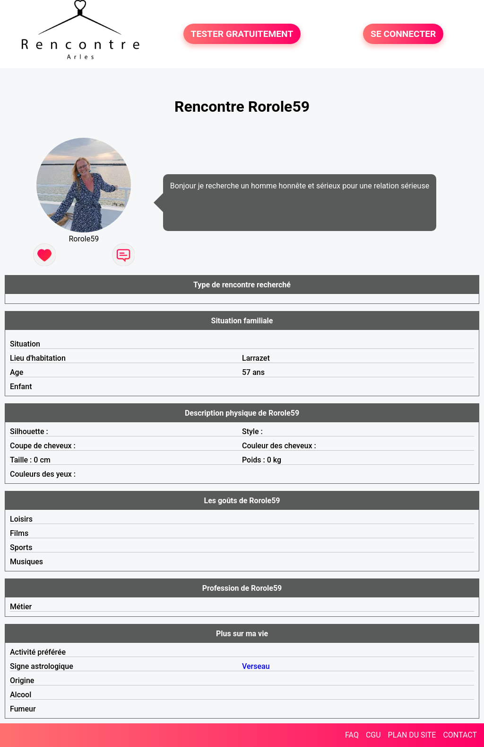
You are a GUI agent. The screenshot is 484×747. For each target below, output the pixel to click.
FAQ (352, 734)
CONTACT (460, 734)
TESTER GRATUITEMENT (242, 33)
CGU (373, 734)
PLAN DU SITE (412, 734)
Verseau (256, 666)
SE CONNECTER (403, 33)
